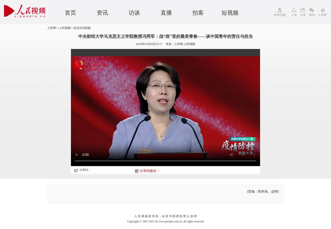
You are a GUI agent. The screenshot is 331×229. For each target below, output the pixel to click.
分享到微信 (150, 171)
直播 (166, 13)
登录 (276, 15)
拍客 (198, 13)
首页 (70, 13)
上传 (294, 15)
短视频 (230, 13)
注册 (283, 15)
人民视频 (64, 28)
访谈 (134, 13)
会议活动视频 (82, 28)
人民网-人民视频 (184, 44)
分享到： (85, 170)
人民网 (322, 15)
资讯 (102, 13)
